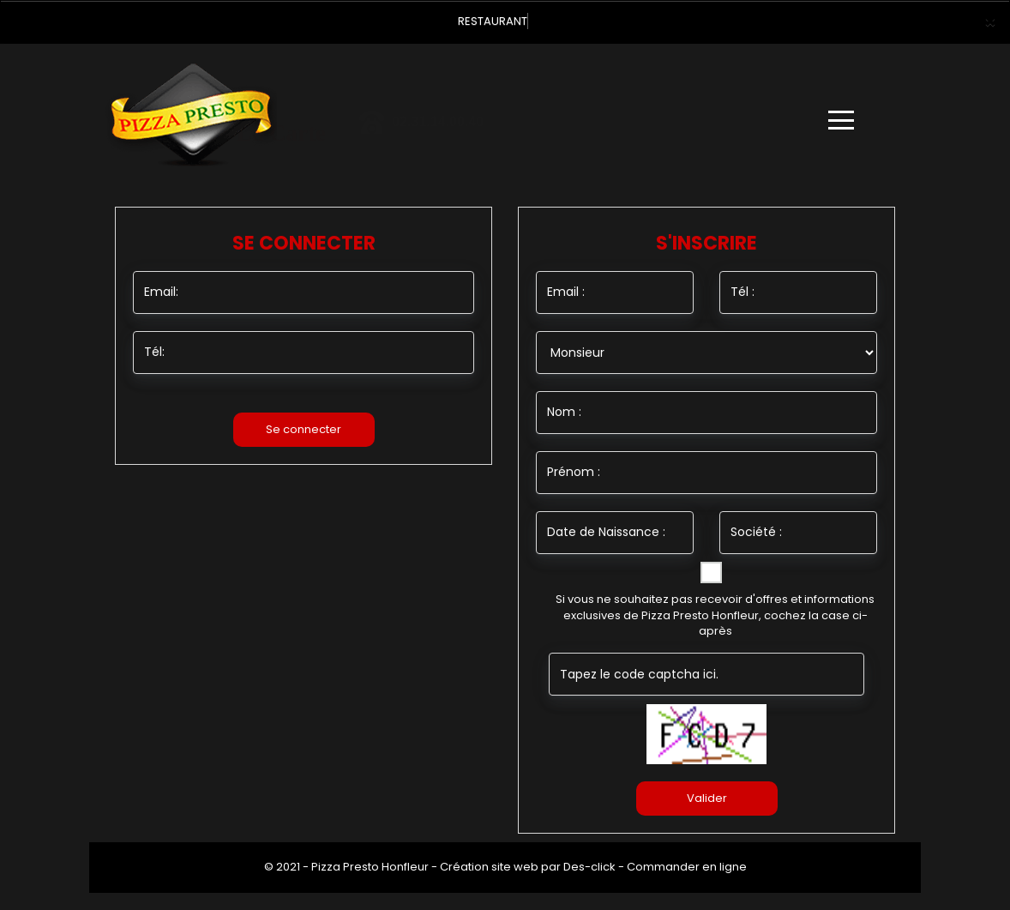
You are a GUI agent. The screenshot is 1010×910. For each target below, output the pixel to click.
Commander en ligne (687, 867)
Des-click (589, 867)
